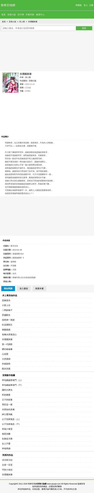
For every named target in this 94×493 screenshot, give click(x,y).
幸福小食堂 (7, 429)
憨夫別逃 (6, 369)
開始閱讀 (8, 288)
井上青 (22, 22)
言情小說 (11, 14)
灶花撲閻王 (7, 325)
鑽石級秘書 (7, 349)
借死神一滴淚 (8, 320)
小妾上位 (6, 305)
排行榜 (21, 14)
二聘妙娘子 (7, 310)
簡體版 (78, 5)
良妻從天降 (7, 439)
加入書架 (24, 288)
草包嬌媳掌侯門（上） (12, 380)
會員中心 (40, 14)
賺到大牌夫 (7, 390)
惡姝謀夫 (6, 300)
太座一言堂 (7, 465)
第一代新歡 (7, 344)
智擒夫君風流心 (9, 334)
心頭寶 (5, 354)
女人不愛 (6, 443)
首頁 (3, 14)
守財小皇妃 (7, 470)
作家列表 (30, 14)
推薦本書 (39, 288)
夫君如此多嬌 (8, 409)
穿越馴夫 (6, 315)
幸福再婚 (6, 448)
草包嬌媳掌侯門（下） (12, 385)
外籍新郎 (6, 364)
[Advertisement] (47, 51)
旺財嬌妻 (6, 395)
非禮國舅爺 (32, 22)
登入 (86, 5)
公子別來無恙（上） (11, 419)
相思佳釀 (6, 434)
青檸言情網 (8, 5)
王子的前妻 (7, 400)
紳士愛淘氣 (7, 414)
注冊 (91, 5)
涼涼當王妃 (7, 460)
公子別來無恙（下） (11, 424)
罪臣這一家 (7, 404)
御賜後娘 (6, 330)
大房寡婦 (6, 359)
